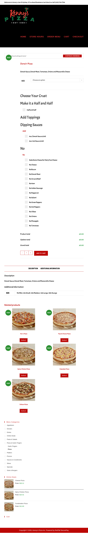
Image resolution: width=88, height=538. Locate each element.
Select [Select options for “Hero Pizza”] (23, 340)
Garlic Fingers (12, 446)
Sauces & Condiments (14, 460)
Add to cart (41, 253)
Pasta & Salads (12, 439)
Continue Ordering (72, 56)
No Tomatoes (32, 225)
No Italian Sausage (34, 188)
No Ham (30, 183)
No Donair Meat (32, 174)
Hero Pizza (23, 334)
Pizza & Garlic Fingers (14, 443)
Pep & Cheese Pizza (64, 334)
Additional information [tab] (50, 269)
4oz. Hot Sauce (34, 140)
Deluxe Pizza (24, 404)
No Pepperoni (32, 192)
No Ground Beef (32, 178)
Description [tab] (33, 269)
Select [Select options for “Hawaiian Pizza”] (64, 375)
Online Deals (11, 436)
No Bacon (30, 169)
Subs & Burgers (12, 470)
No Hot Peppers (32, 206)
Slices (9, 463)
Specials (9, 467)
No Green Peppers (33, 202)
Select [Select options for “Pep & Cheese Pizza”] (64, 340)
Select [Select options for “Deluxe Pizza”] (23, 411)
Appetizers (10, 425)
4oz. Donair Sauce (35, 136)
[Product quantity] (26, 253)
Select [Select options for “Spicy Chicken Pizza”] (23, 375)
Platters (9, 453)
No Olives (30, 211)
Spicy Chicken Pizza (23, 369)
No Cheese (31, 164)
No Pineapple (31, 220)
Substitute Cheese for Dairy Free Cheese (41, 159)
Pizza (10, 449)
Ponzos (9, 456)
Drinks (9, 432)
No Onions (31, 216)
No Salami (30, 197)
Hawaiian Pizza (64, 369)
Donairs (9, 429)
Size (23, 81)
